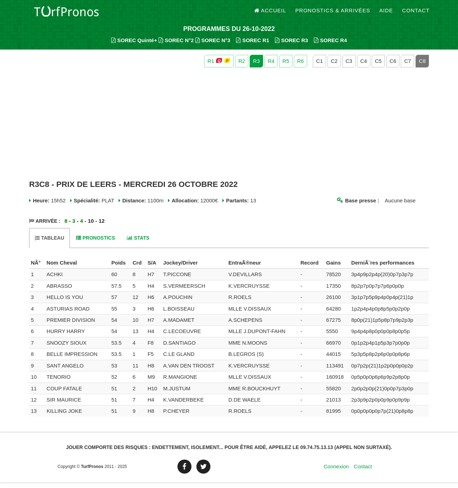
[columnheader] (37, 268)
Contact (416, 14)
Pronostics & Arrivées (332, 14)
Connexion (336, 472)
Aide (386, 14)
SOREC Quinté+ (134, 46)
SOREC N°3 (212, 46)
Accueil (270, 14)
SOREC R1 (252, 46)
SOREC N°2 (176, 46)
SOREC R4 (330, 46)
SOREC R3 (291, 46)
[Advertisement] (229, 129)
